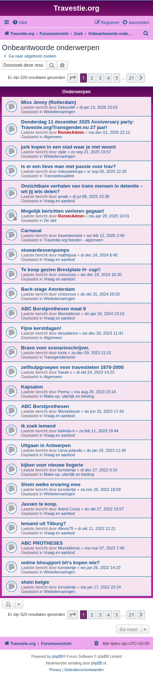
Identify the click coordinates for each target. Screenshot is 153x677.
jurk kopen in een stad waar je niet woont (68, 147)
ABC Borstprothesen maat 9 (53, 308)
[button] (72, 77)
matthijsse (67, 255)
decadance (68, 333)
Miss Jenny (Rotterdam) (48, 102)
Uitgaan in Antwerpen (46, 445)
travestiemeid (70, 235)
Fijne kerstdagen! (41, 328)
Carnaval (31, 230)
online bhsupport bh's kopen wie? (60, 562)
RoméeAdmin (71, 132)
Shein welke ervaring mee (50, 484)
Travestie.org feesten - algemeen (73, 240)
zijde (62, 152)
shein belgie (35, 582)
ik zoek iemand (38, 426)
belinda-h (66, 431)
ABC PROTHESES (42, 543)
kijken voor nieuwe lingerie (52, 465)
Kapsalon (32, 387)
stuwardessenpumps (45, 250)
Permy (64, 392)
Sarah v (65, 372)
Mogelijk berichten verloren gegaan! (62, 211)
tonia (62, 352)
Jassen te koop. (39, 504)
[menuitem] (19, 22)
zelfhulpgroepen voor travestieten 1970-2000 (72, 367)
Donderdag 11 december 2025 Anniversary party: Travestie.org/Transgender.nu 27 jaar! (77, 124)
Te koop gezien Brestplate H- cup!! (61, 269)
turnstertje (67, 470)
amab (63, 196)
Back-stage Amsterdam (48, 289)
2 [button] (91, 77)
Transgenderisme (59, 357)
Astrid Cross (69, 509)
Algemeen (53, 137)
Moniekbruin (69, 313)
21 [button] (131, 77)
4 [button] (108, 77)
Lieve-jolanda (70, 450)
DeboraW (66, 107)
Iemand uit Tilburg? (43, 523)
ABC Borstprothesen (45, 406)
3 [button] (100, 77)
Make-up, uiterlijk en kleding (69, 396)
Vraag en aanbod (59, 201)
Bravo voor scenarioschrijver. (55, 347)
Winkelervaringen (59, 111)
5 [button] (116, 77)
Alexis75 (65, 528)
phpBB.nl (98, 663)
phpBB (57, 657)
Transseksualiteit (59, 176)
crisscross (67, 274)
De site (50, 220)
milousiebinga (70, 171)
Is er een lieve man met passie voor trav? (68, 166)
